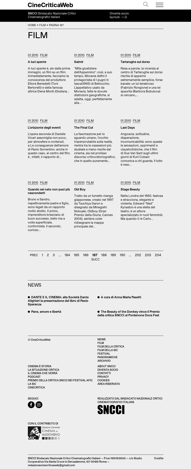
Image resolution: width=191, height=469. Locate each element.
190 (122, 255)
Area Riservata (108, 383)
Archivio (104, 360)
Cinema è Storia (39, 366)
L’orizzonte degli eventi (44, 127)
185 (76, 255)
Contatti (104, 373)
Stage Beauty (130, 189)
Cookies (103, 380)
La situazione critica (43, 369)
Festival (103, 353)
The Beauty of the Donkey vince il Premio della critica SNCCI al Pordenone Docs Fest (128, 313)
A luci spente (37, 61)
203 (148, 255)
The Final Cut (83, 127)
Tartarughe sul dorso (135, 61)
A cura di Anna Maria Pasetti (120, 297)
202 (138, 255)
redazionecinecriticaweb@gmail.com (51, 465)
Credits (158, 458)
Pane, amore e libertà (45, 311)
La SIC (32, 383)
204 (158, 255)
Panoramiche (107, 357)
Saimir (78, 61)
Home (32, 25)
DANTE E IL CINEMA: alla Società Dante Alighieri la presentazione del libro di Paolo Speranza (58, 300)
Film (42, 25)
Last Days (128, 127)
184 (67, 255)
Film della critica (110, 346)
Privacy (103, 376)
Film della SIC (107, 350)
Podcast (34, 376)
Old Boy (79, 189)
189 (113, 255)
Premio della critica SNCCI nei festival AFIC (60, 380)
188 (104, 255)
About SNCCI (106, 366)
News (101, 339)
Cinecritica (36, 387)
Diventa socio (119, 15)
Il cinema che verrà (42, 373)
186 (85, 255)
